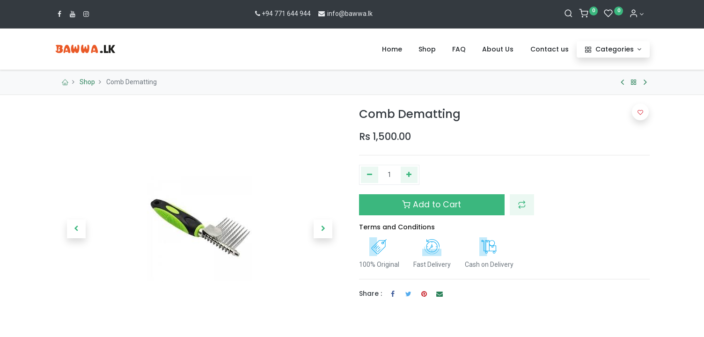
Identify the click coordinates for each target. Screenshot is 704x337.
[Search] (568, 14)
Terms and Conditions (397, 227)
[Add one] (409, 175)
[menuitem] (392, 49)
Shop (87, 82)
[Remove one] (369, 175)
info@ (331, 13)
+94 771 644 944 (282, 13)
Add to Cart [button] (431, 204)
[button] (76, 228)
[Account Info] (636, 14)
